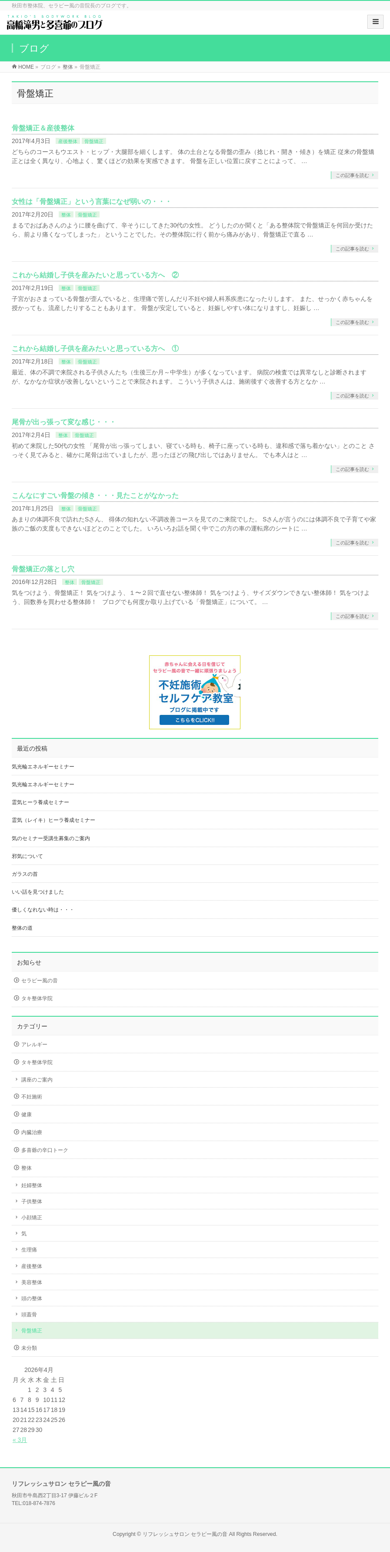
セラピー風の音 (39, 981)
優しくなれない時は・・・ (43, 910)
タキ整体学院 (37, 998)
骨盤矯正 (93, 141)
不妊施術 (31, 1097)
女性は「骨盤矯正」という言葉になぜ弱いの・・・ (92, 201)
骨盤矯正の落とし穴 (43, 569)
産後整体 (67, 141)
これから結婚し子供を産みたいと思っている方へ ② (95, 275)
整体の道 (22, 928)
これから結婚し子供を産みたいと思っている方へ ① (95, 348)
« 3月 (20, 1439)
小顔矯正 (31, 1218)
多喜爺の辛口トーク (44, 1150)
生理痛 (29, 1250)
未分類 (29, 1348)
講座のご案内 (37, 1080)
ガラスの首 (25, 874)
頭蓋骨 (29, 1315)
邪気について (27, 856)
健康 (26, 1114)
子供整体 (31, 1201)
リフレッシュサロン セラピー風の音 (185, 1534)
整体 (66, 214)
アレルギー (34, 1044)
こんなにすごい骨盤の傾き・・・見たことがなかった (95, 495)
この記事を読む (352, 175)
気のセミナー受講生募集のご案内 (51, 838)
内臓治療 (31, 1132)
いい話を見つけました (38, 892)
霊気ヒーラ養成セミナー (40, 802)
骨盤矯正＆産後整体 (43, 128)
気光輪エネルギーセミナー (43, 767)
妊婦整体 (31, 1185)
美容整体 (31, 1282)
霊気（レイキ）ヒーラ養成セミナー (53, 820)
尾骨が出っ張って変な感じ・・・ (64, 422)
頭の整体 (31, 1298)
